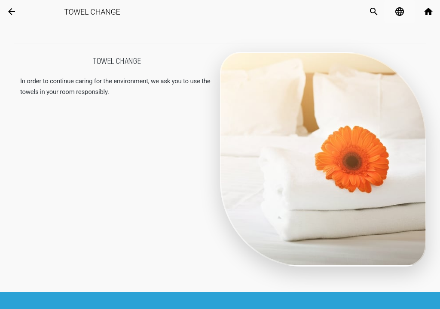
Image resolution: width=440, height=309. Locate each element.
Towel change (99, 12)
